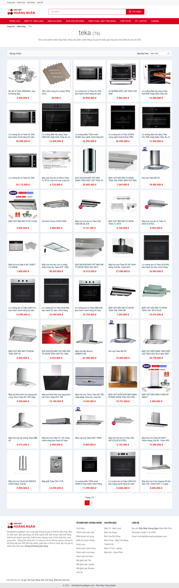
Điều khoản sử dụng (85, 536)
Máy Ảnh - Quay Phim (113, 552)
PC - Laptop (141, 21)
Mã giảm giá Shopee (85, 568)
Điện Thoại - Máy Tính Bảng (102, 21)
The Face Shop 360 (35, 580)
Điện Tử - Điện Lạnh (34, 21)
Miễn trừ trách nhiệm (85, 540)
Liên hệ (40, 2)
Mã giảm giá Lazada (85, 564)
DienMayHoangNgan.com (83, 585)
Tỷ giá (23, 580)
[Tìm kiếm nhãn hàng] (87, 12)
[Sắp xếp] (159, 53)
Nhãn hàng (21, 27)
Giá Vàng (49, 580)
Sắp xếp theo (143, 53)
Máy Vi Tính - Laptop (113, 548)
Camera (155, 21)
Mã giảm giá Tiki (83, 560)
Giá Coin (65, 580)
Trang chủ (11, 2)
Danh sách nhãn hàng (85, 548)
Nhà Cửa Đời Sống (75, 21)
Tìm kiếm (135, 11)
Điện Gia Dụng (55, 21)
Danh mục (21, 2)
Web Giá (57, 580)
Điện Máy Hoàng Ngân (106, 585)
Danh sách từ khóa (84, 556)
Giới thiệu (31, 2)
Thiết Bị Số (125, 21)
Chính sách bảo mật (85, 532)
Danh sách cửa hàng (85, 552)
